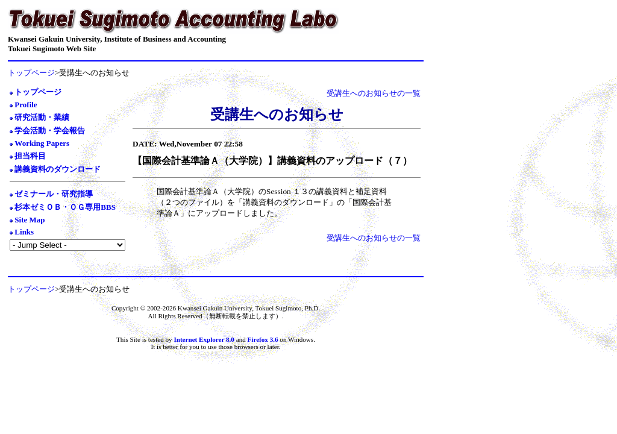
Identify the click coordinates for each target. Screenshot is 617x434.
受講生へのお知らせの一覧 (374, 93)
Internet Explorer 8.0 (204, 339)
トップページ (31, 72)
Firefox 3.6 (264, 339)
